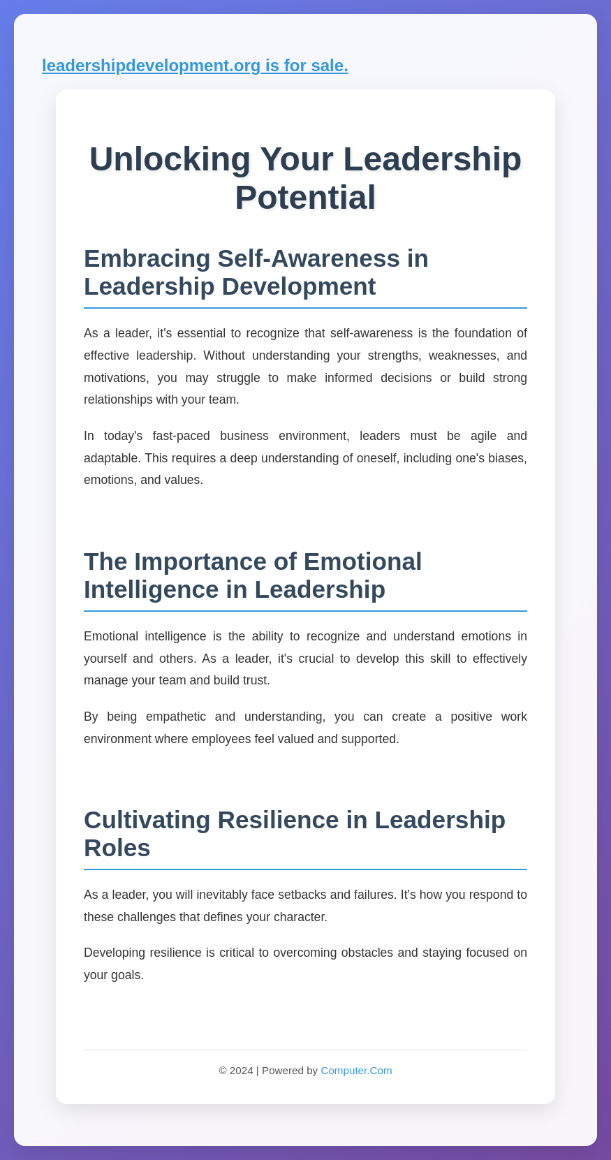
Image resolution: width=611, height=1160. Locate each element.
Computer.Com (356, 1070)
